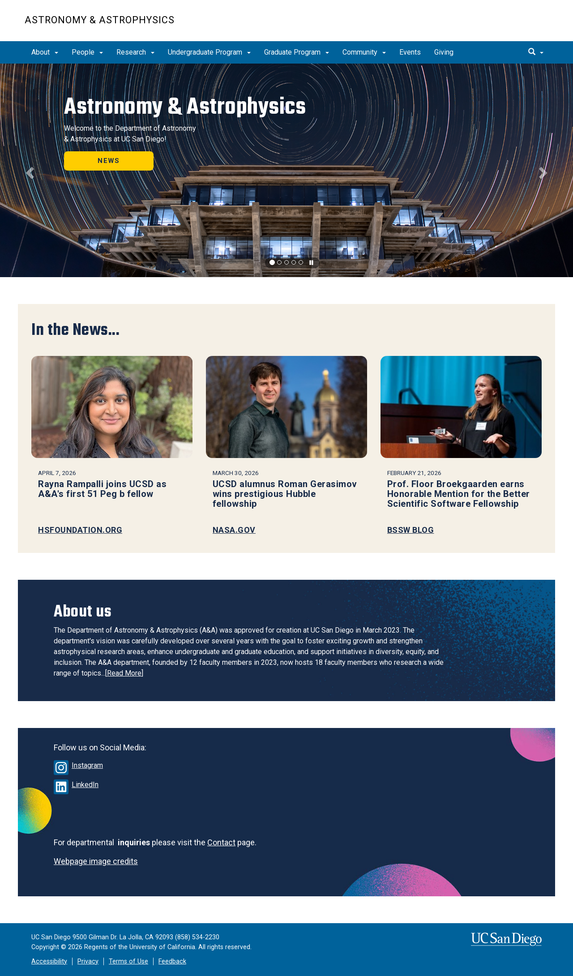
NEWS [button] (109, 161)
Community (364, 52)
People (87, 52)
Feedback (172, 961)
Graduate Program (296, 52)
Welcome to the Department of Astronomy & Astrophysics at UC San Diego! (130, 133)
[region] (286, 170)
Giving (443, 52)
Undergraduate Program (209, 52)
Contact (221, 842)
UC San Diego (497, 25)
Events (410, 52)
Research (135, 52)
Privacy (87, 961)
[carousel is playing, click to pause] (311, 263)
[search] (535, 52)
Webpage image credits (96, 861)
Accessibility (49, 961)
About (44, 52)
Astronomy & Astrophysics (100, 20)
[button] (28, 170)
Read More (124, 673)
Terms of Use (128, 961)
